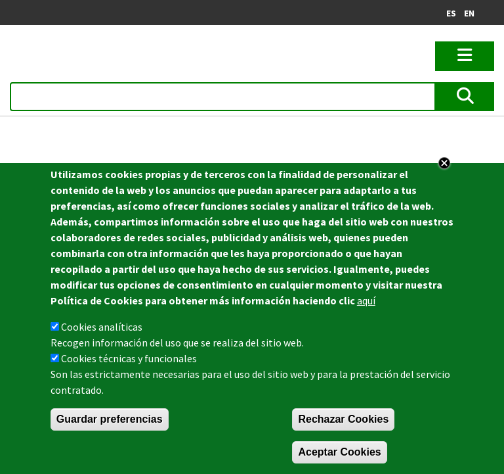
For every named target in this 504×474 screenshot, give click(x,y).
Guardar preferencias (109, 419)
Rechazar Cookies (343, 419)
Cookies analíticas (101, 327)
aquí (366, 301)
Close (444, 164)
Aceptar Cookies (339, 452)
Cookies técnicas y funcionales (129, 359)
